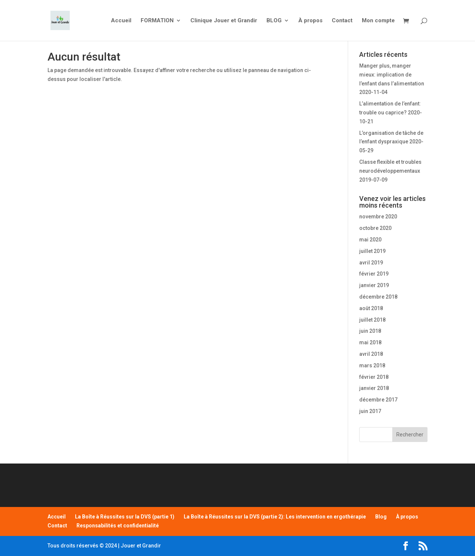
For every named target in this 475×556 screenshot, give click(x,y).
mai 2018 (370, 342)
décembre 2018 (378, 297)
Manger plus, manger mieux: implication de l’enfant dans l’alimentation (391, 75)
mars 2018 (372, 365)
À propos (310, 21)
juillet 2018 (372, 320)
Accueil (121, 21)
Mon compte (378, 21)
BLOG (274, 21)
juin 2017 (370, 411)
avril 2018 (371, 354)
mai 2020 (370, 240)
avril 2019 (371, 263)
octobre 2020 (375, 228)
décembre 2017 (378, 400)
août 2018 (371, 308)
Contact (342, 21)
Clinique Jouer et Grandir (223, 21)
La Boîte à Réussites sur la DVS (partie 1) (124, 517)
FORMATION (157, 21)
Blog (381, 517)
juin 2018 (370, 331)
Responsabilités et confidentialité (117, 526)
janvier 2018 (374, 388)
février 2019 (374, 274)
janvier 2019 (374, 285)
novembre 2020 (378, 217)
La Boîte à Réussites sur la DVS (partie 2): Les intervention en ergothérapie (275, 517)
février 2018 (374, 377)
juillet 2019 (372, 251)
